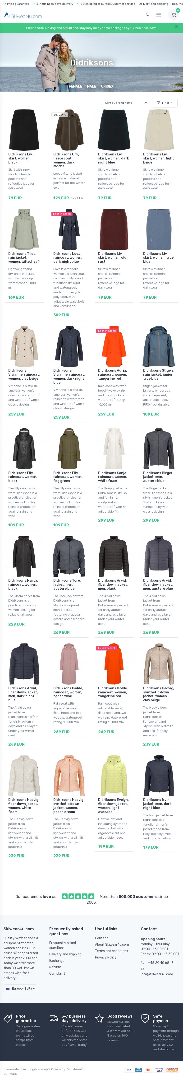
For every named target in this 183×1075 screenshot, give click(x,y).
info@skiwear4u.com (157, 971)
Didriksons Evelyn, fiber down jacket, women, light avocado (113, 805)
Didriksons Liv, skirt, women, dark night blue (113, 158)
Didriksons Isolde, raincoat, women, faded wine (68, 692)
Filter (163, 102)
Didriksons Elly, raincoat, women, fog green (67, 477)
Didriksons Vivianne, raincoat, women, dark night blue (69, 376)
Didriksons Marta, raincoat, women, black (23, 584)
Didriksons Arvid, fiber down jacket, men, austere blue (158, 584)
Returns (177, 3)
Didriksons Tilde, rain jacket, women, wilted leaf (23, 258)
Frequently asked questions (62, 944)
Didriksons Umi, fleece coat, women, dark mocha (66, 160)
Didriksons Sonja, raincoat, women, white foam (112, 477)
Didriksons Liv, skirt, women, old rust (112, 258)
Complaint (57, 973)
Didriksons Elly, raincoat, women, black (22, 477)
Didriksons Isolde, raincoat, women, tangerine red (113, 692)
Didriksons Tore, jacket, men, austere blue (67, 584)
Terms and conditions (111, 951)
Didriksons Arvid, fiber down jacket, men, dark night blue (23, 694)
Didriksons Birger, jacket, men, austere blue (158, 477)
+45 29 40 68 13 (157, 962)
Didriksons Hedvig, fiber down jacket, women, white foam (23, 805)
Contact (101, 938)
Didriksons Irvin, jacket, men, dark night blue (157, 804)
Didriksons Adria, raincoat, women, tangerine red (112, 375)
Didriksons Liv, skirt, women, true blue (158, 258)
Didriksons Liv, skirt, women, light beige (158, 158)
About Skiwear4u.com (112, 944)
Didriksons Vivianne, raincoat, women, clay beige (24, 375)
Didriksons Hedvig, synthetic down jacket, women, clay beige (158, 694)
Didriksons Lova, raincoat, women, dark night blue (67, 258)
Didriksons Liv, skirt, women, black (20, 158)
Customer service (123, 3)
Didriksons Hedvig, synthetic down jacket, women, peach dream (68, 805)
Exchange (56, 960)
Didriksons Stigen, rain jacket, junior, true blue (158, 375)
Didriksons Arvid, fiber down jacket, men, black (113, 584)
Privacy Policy (106, 957)
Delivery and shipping (153, 3)
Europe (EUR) (19, 988)
